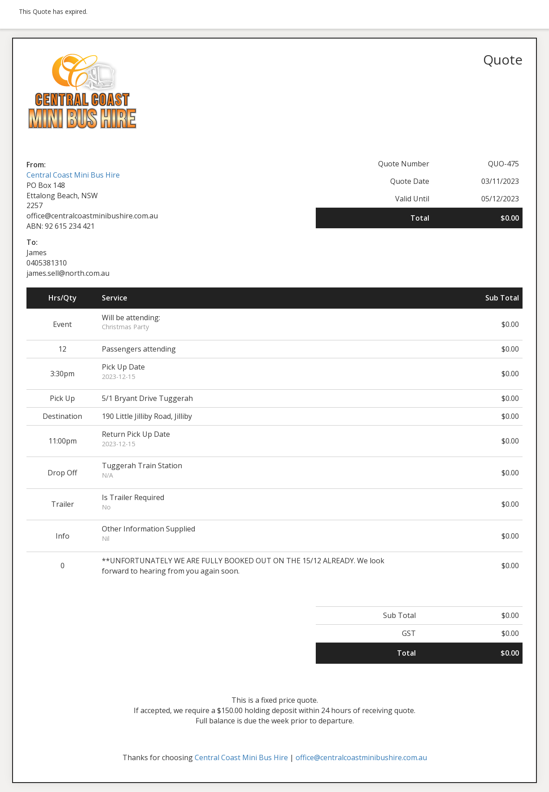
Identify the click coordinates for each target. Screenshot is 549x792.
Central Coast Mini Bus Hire (73, 175)
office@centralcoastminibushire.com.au (361, 757)
